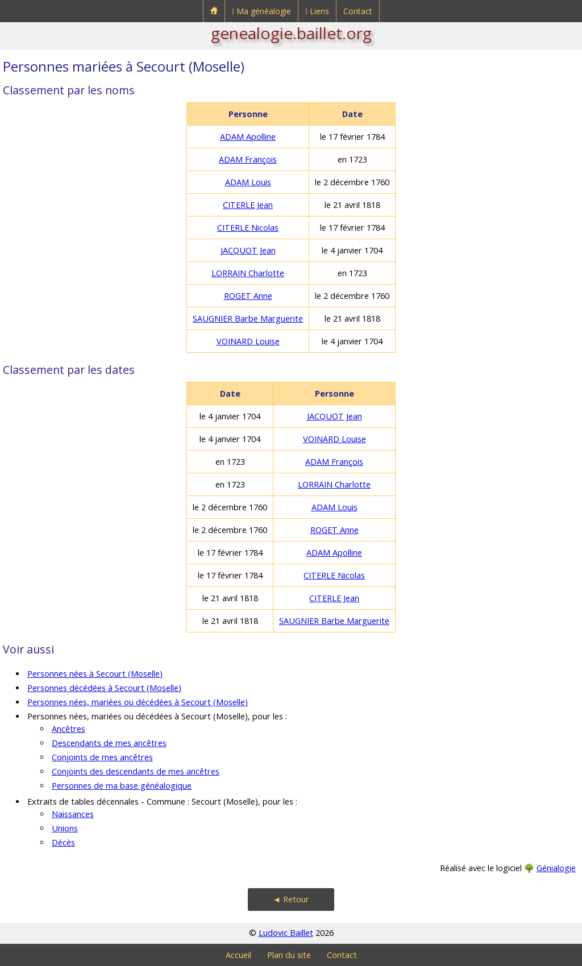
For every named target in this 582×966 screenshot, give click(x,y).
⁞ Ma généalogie (261, 11)
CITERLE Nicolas (247, 227)
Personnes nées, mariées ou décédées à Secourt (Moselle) (137, 702)
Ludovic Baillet (286, 932)
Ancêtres (68, 728)
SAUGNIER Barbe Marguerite (248, 318)
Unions (65, 828)
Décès (63, 842)
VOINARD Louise (248, 341)
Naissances (73, 814)
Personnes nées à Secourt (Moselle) (95, 673)
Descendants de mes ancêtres (109, 743)
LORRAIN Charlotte (247, 273)
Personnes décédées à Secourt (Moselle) (104, 687)
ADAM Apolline (248, 136)
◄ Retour (291, 899)
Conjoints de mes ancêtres (102, 757)
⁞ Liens (317, 11)
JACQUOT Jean (248, 250)
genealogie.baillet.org (291, 33)
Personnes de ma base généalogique (122, 785)
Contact (357, 11)
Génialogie (556, 868)
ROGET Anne (248, 295)
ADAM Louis (248, 182)
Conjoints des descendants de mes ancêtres (135, 771)
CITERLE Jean (248, 204)
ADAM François (248, 159)
